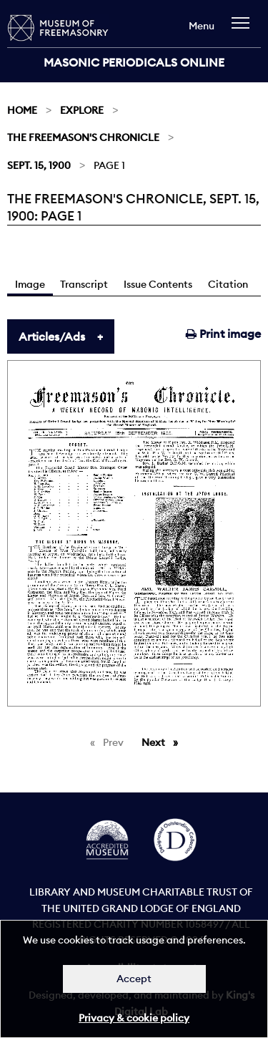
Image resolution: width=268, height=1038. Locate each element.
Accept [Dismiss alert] (134, 978)
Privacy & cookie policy (134, 1018)
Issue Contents (158, 284)
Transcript (84, 284)
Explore (82, 110)
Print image (223, 333)
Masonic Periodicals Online (134, 62)
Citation (228, 284)
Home (22, 110)
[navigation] (244, 29)
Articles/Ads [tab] (52, 336)
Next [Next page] (163, 741)
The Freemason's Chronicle (83, 137)
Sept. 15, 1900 (39, 165)
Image (30, 284)
